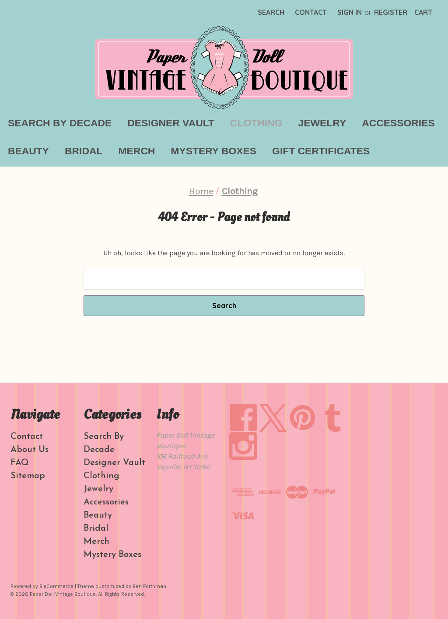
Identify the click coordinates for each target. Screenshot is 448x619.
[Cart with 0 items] (423, 12)
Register (390, 12)
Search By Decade (60, 123)
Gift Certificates (321, 150)
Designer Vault (170, 123)
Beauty (28, 150)
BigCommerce (56, 586)
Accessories (398, 123)
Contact (311, 12)
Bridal (83, 150)
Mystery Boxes (213, 150)
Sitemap (27, 476)
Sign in (349, 12)
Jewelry (322, 123)
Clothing (256, 123)
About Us (29, 449)
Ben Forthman (149, 586)
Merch (136, 150)
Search (271, 12)
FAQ (19, 463)
